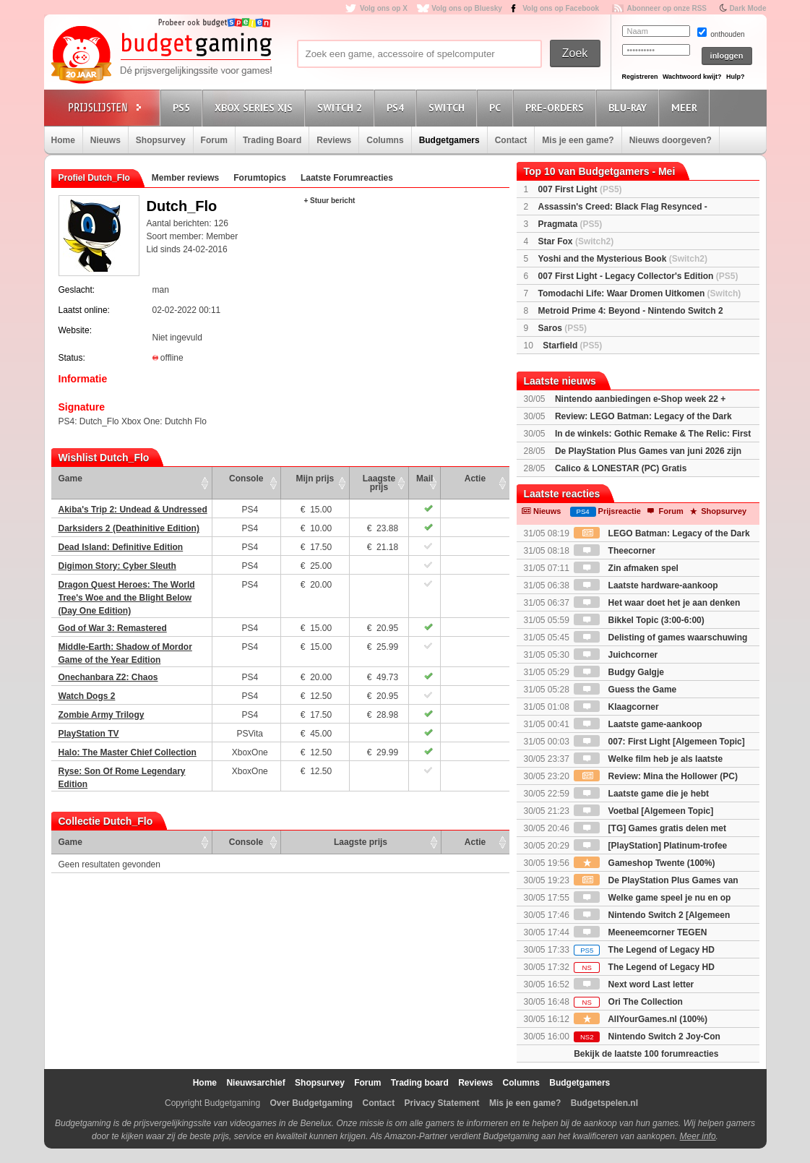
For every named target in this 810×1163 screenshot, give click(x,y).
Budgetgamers (449, 140)
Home (63, 140)
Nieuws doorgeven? (670, 140)
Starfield (572, 345)
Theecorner (614, 551)
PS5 (183, 107)
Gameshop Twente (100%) (644, 863)
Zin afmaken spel (626, 568)
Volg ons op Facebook (560, 8)
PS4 (397, 107)
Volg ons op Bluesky (466, 8)
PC (497, 107)
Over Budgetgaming (311, 1103)
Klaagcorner (616, 707)
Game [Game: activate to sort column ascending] (70, 478)
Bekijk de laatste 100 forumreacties (646, 1054)
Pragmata (570, 224)
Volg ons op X (384, 8)
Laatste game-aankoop (638, 724)
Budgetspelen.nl (604, 1103)
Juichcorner (616, 655)
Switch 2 (341, 107)
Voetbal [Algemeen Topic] (643, 811)
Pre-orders (556, 107)
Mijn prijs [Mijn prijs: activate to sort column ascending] (315, 478)
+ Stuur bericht (330, 201)
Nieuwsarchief (255, 1083)
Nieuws (105, 140)
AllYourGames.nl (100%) (640, 1019)
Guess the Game (625, 690)
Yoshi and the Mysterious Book (622, 259)
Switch (448, 107)
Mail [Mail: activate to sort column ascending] (424, 478)
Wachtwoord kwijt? (692, 76)
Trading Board (272, 140)
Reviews (333, 140)
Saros (562, 328)
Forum (214, 140)
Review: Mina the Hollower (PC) (656, 776)
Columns (384, 140)
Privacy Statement (442, 1103)
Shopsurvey (161, 140)
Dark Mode (747, 8)
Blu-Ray (629, 107)
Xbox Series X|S (256, 107)
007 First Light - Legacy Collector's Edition (638, 276)
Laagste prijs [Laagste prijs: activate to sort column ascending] (379, 482)
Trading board (420, 1083)
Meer (686, 107)
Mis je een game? (577, 140)
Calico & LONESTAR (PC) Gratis (620, 468)
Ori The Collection (628, 1002)
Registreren (640, 76)
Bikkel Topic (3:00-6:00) (639, 620)
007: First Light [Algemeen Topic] (659, 742)
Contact (511, 140)
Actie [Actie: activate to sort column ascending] (475, 478)
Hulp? (735, 76)
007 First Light (580, 189)
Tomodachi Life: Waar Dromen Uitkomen (639, 293)
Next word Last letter (634, 984)
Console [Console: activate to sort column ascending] (246, 478)
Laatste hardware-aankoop (646, 585)
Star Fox (576, 241)
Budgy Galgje (619, 672)
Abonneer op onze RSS (666, 8)
